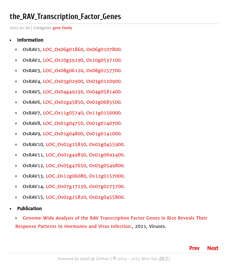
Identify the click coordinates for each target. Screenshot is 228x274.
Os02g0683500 (103, 102)
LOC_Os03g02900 (63, 81)
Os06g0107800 (103, 49)
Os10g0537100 (103, 60)
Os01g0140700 (103, 123)
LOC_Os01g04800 (63, 134)
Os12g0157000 (106, 176)
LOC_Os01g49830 (66, 155)
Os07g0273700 (106, 186)
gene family (62, 28)
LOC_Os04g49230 (63, 92)
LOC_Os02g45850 (63, 102)
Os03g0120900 (103, 81)
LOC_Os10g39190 (63, 60)
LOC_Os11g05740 (63, 113)
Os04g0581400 (103, 92)
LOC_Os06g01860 (63, 49)
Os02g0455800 (106, 197)
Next (212, 248)
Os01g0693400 (106, 155)
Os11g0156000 (103, 113)
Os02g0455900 (106, 144)
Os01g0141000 (103, 134)
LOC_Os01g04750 (63, 123)
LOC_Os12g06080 (66, 176)
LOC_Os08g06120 (63, 71)
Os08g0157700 (103, 71)
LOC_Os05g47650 (66, 166)
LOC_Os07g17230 (66, 186)
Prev (194, 248)
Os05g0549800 (106, 166)
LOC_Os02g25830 (66, 144)
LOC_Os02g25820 (66, 197)
